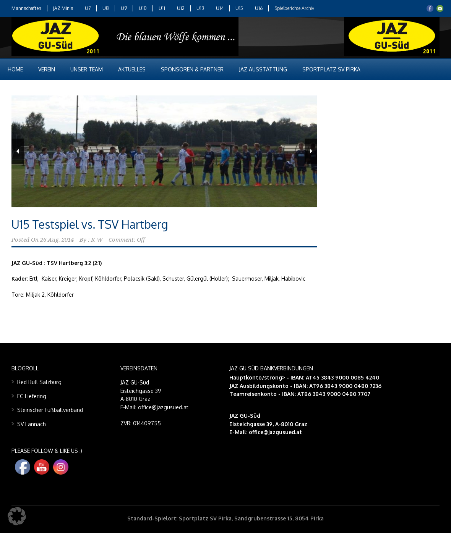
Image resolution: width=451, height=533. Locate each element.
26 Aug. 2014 (57, 239)
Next (311, 151)
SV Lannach (31, 424)
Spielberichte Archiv (294, 8)
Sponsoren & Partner (192, 69)
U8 (105, 8)
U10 (143, 8)
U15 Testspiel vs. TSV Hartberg (89, 224)
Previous (17, 151)
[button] (17, 516)
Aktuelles (132, 69)
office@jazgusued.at (275, 432)
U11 (162, 8)
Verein (46, 69)
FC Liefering (31, 396)
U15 (239, 8)
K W (97, 239)
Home (15, 69)
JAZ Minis (63, 8)
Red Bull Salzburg (39, 382)
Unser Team (86, 69)
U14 (220, 8)
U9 (124, 8)
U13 (200, 8)
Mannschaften (26, 8)
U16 (259, 8)
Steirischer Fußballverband (50, 410)
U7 (88, 8)
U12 (181, 8)
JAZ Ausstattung (263, 69)
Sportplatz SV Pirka (331, 69)
